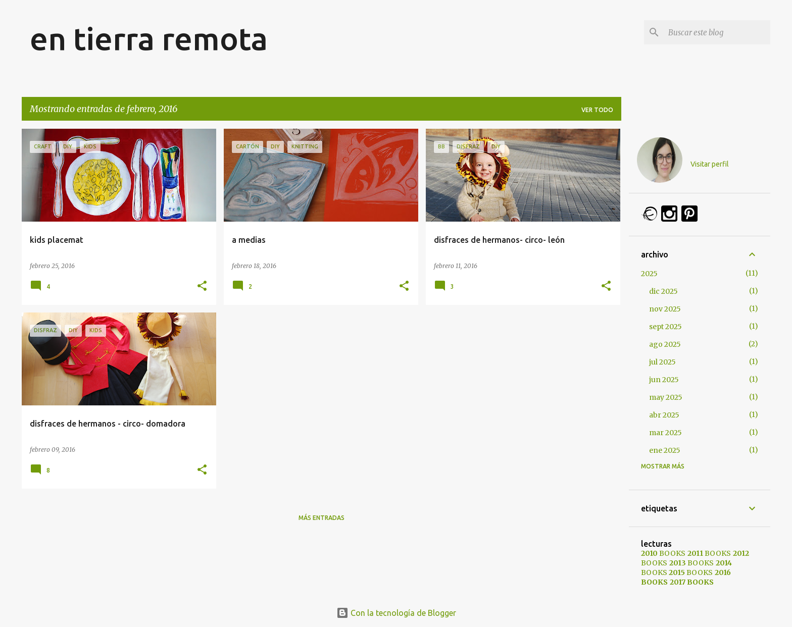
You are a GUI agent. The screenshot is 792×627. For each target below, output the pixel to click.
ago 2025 (665, 344)
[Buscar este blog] (717, 32)
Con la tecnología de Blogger (396, 612)
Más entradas (321, 517)
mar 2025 (665, 432)
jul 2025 (662, 362)
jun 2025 (664, 379)
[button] (202, 286)
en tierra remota (149, 38)
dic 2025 (663, 291)
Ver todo (597, 110)
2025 (649, 273)
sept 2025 (665, 326)
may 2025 (665, 397)
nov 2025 (665, 309)
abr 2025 (664, 415)
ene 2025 (664, 450)
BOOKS (663, 553)
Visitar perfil (709, 164)
